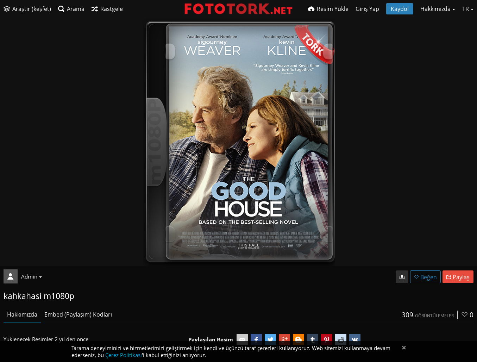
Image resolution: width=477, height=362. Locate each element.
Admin (31, 276)
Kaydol (400, 9)
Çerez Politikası (123, 354)
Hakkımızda (22, 314)
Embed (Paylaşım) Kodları (78, 314)
